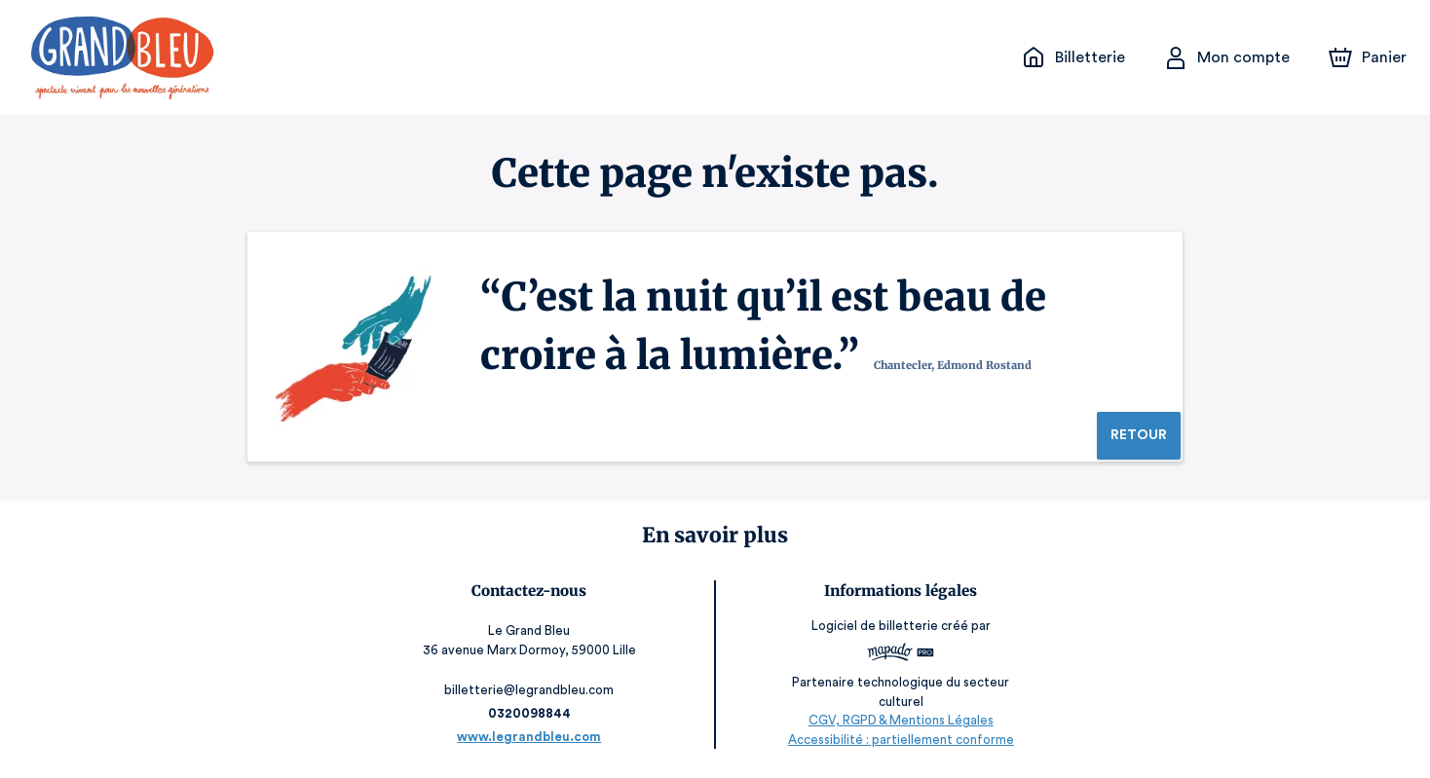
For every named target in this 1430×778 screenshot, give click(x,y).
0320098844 (531, 713)
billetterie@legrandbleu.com (530, 690)
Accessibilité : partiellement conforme (899, 739)
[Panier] (1368, 57)
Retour (1138, 435)
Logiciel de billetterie (873, 632)
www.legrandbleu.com (530, 736)
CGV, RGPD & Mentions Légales (899, 720)
